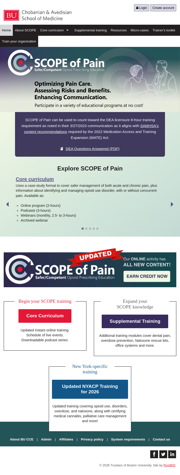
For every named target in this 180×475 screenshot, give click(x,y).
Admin (46, 439)
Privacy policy (92, 439)
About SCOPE (25, 30)
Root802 (169, 465)
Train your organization (19, 41)
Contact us (161, 439)
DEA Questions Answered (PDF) (90, 149)
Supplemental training (90, 30)
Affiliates (66, 439)
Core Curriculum (45, 315)
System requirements (128, 439)
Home (6, 30)
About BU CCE (21, 439)
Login (141, 8)
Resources (119, 30)
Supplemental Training (135, 321)
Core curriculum (52, 30)
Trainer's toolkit (164, 30)
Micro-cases (140, 30)
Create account (163, 8)
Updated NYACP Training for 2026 (90, 389)
